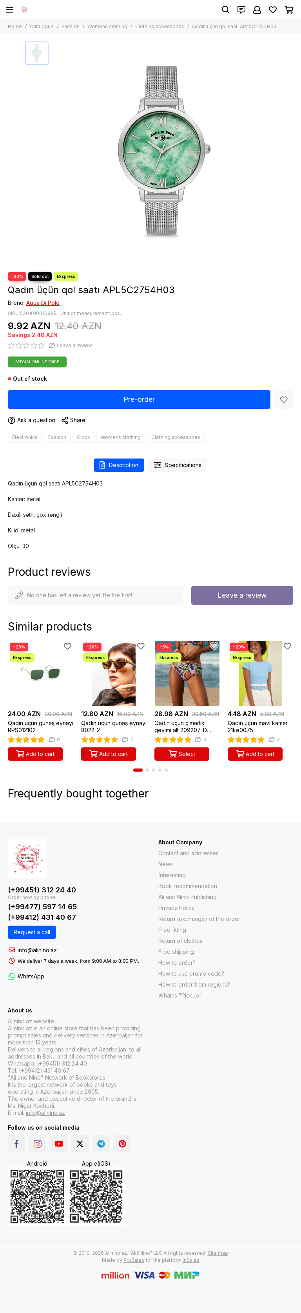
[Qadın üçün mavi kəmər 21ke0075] (260, 673)
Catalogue (42, 26)
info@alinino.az (37, 950)
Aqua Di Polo (43, 302)
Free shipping (176, 951)
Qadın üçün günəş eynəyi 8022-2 (114, 726)
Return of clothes (180, 940)
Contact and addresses (188, 853)
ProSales (133, 1260)
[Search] (226, 10)
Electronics (25, 437)
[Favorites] (273, 10)
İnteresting (172, 875)
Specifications (178, 465)
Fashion (71, 26)
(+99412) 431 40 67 (42, 917)
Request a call (32, 932)
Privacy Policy (176, 908)
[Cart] (289, 10)
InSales (191, 1260)
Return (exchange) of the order (199, 918)
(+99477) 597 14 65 (42, 907)
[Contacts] (241, 10)
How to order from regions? (194, 984)
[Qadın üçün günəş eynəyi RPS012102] (40, 673)
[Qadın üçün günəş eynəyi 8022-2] (114, 673)
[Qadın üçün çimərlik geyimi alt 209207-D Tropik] (187, 673)
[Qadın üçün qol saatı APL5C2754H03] (164, 152)
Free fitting (172, 929)
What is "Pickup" (180, 995)
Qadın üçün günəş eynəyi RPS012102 (40, 726)
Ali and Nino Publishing (187, 897)
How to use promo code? (191, 973)
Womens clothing (107, 26)
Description (119, 465)
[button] (138, 770)
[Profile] (257, 10)
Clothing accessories (159, 26)
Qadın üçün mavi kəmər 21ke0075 (258, 726)
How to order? (177, 962)
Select (182, 754)
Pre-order (139, 399)
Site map (218, 1253)
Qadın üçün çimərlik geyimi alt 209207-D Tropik (180, 727)
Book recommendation (187, 886)
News (165, 864)
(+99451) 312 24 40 (42, 890)
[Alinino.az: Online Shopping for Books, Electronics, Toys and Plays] (24, 9)
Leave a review (242, 595)
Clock (83, 437)
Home (15, 26)
